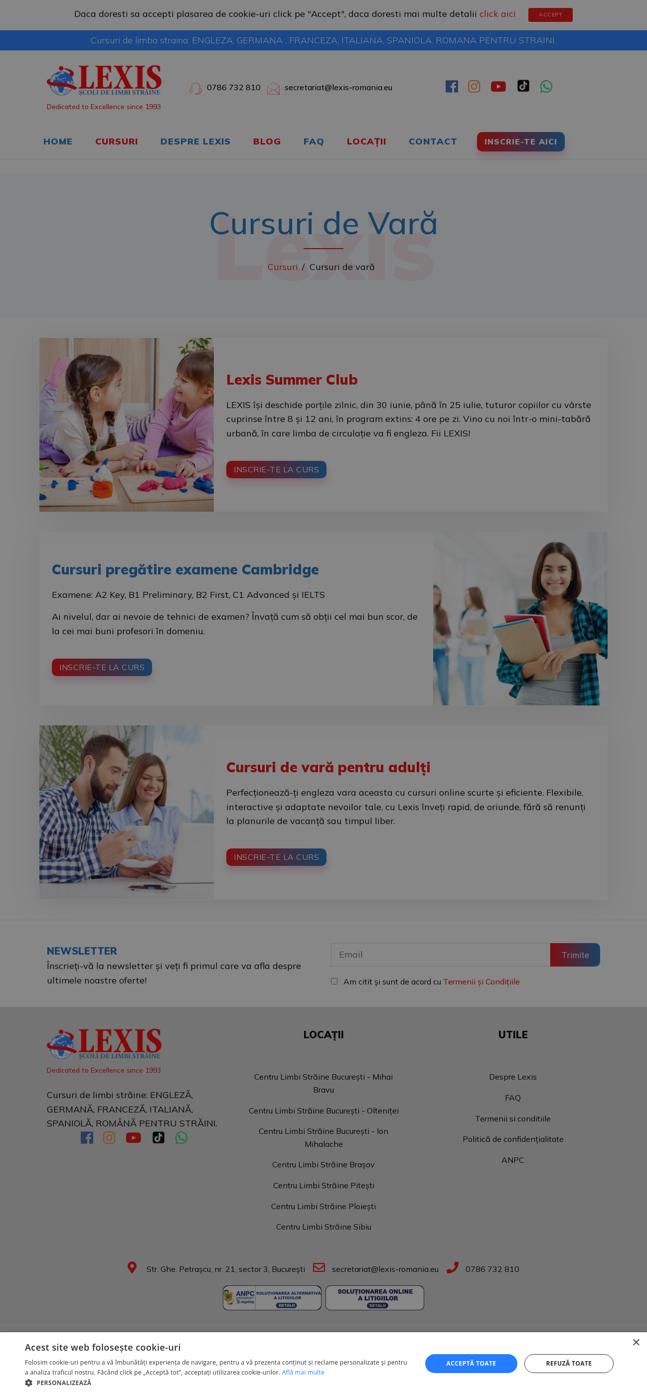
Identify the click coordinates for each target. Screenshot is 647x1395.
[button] (217, 1383)
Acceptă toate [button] (471, 1363)
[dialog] (323, 697)
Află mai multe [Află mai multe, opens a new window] (303, 1372)
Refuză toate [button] (569, 1363)
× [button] (636, 1343)
